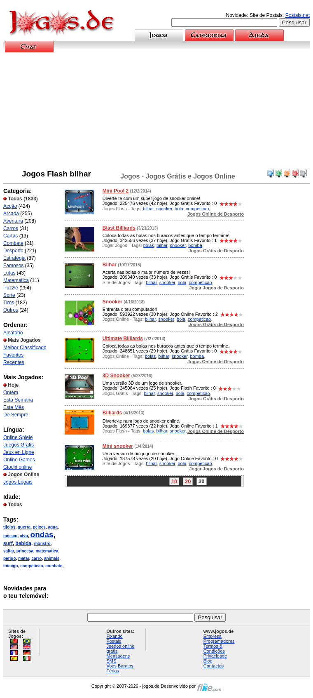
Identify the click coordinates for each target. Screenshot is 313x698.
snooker (164, 208)
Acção (10, 206)
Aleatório (13, 333)
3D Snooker (116, 375)
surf (8, 543)
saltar (8, 551)
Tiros (8, 303)
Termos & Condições (214, 648)
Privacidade (215, 655)
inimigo (10, 566)
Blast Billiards (119, 228)
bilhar (148, 208)
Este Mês (13, 407)
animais (51, 558)
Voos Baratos (120, 665)
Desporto (13, 251)
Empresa (212, 636)
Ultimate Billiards (123, 338)
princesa (24, 551)
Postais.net (297, 15)
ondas (42, 534)
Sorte (9, 295)
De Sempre (15, 415)
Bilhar (110, 265)
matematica (46, 551)
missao (10, 535)
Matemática (16, 280)
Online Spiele (18, 437)
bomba (195, 245)
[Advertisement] (156, 111)
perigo (9, 558)
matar (23, 558)
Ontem (10, 392)
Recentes (13, 362)
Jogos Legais (18, 482)
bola (179, 208)
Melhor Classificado (25, 347)
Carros (10, 228)
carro (36, 558)
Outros (10, 310)
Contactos (213, 665)
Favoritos (13, 355)
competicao (31, 566)
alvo (24, 535)
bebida (23, 543)
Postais (114, 641)
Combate (13, 243)
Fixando (115, 636)
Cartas (10, 236)
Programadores (219, 641)
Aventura (13, 221)
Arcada (11, 213)
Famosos (13, 265)
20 (188, 481)
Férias (113, 670)
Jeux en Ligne (18, 452)
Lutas (9, 273)
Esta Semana (18, 400)
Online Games (19, 460)
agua (52, 527)
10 (174, 481)
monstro (42, 543)
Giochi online (17, 467)
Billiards (112, 413)
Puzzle (10, 288)
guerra (24, 527)
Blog (208, 660)
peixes (39, 527)
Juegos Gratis (18, 445)
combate (53, 566)
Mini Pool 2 (115, 191)
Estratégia (14, 258)
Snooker (112, 302)
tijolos (9, 527)
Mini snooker (118, 446)
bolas (148, 245)
